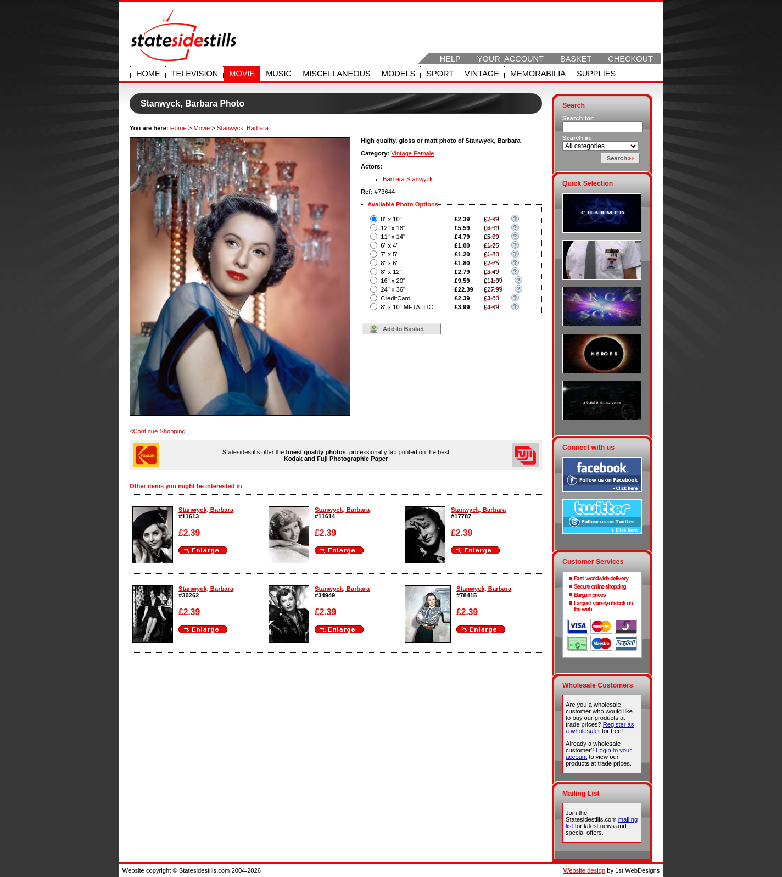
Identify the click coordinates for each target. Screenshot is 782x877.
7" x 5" (389, 254)
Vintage (482, 73)
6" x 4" (389, 245)
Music (279, 73)
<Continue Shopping (158, 431)
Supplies (596, 73)
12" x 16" (393, 228)
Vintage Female (412, 153)
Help (450, 58)
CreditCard (395, 298)
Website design (584, 870)
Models (398, 73)
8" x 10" (391, 219)
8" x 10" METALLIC (407, 307)
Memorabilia (538, 73)
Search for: (578, 118)
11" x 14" (393, 236)
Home (148, 73)
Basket (575, 58)
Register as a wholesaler (600, 727)
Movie (242, 73)
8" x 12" (391, 272)
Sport (440, 73)
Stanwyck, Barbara (243, 128)
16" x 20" (393, 280)
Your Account (510, 58)
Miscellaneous (337, 73)
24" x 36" (393, 289)
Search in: (577, 138)
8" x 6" (389, 263)
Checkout (630, 58)
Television (195, 73)
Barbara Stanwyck (408, 179)
